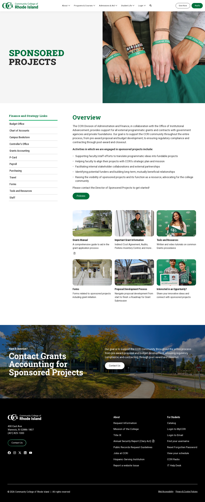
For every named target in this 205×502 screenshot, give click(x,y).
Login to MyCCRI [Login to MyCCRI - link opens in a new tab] (176, 429)
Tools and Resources (21, 190)
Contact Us (114, 365)
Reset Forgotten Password (182, 447)
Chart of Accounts (19, 130)
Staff (12, 197)
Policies (81, 196)
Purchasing (16, 170)
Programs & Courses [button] (83, 5)
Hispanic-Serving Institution (128, 459)
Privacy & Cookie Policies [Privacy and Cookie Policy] (187, 491)
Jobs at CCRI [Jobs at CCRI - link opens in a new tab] (120, 453)
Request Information (125, 423)
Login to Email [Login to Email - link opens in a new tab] (175, 435)
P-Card (13, 157)
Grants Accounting (20, 150)
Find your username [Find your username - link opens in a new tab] (178, 441)
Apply (197, 5)
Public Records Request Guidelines (132, 447)
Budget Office (17, 123)
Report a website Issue (126, 465)
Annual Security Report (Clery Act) (132, 441)
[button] (151, 5)
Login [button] (140, 5)
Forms (13, 184)
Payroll (13, 164)
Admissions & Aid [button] (107, 5)
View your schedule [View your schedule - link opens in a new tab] (178, 453)
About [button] (65, 5)
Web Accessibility (165, 491)
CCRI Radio (173, 459)
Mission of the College (126, 429)
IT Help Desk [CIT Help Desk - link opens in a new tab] (174, 465)
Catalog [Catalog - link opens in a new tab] (171, 423)
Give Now (183, 5)
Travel (13, 177)
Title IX (117, 435)
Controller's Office (19, 144)
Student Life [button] (126, 5)
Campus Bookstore (20, 137)
